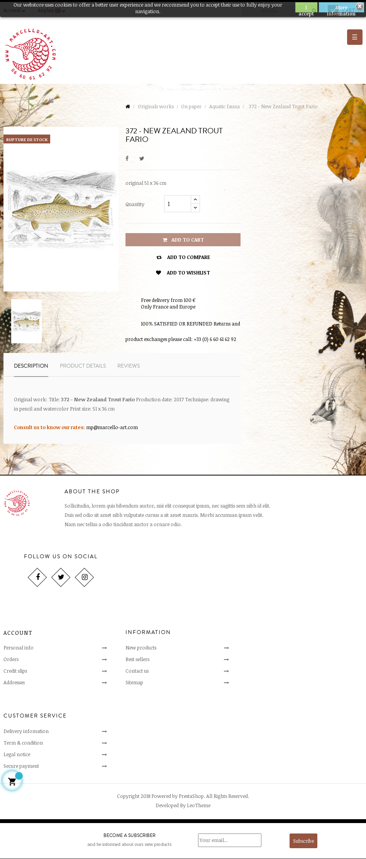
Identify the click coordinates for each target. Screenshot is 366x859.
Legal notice (16, 754)
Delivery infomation (26, 731)
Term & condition (23, 742)
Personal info (18, 647)
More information (341, 8)
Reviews (128, 366)
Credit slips (15, 670)
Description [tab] (31, 366)
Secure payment (21, 765)
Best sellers (137, 659)
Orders (11, 659)
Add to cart (183, 239)
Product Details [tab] (83, 366)
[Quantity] (177, 203)
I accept (306, 8)
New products (140, 647)
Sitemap (134, 682)
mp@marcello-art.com (112, 427)
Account (18, 632)
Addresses (14, 682)
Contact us (137, 670)
